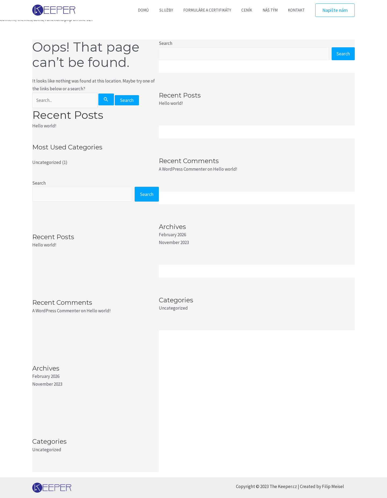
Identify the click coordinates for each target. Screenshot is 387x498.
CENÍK (252, 10)
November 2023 (47, 384)
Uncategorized (46, 162)
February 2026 (45, 376)
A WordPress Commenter (56, 311)
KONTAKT (297, 10)
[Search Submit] (106, 99)
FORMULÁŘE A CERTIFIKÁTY (215, 10)
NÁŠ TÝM (273, 10)
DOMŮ (155, 10)
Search (39, 183)
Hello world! (44, 126)
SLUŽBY (176, 10)
